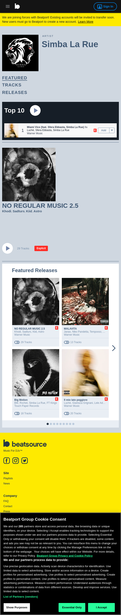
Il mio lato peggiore (75, 399)
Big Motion (21, 399)
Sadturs (19, 211)
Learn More (85, 21)
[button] (11, 130)
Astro (38, 211)
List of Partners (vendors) (20, 598)
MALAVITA (70, 328)
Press (6, 511)
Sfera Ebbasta (43, 130)
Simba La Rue (61, 130)
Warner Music (35, 133)
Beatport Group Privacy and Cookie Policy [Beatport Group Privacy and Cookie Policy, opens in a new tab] (65, 557)
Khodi (6, 211)
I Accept (101, 608)
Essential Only (72, 608)
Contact (7, 506)
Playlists (8, 478)
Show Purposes (16, 608)
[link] (56, 77)
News (6, 483)
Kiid (29, 211)
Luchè (30, 130)
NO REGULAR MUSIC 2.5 (29, 328)
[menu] (112, 130)
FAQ (6, 501)
